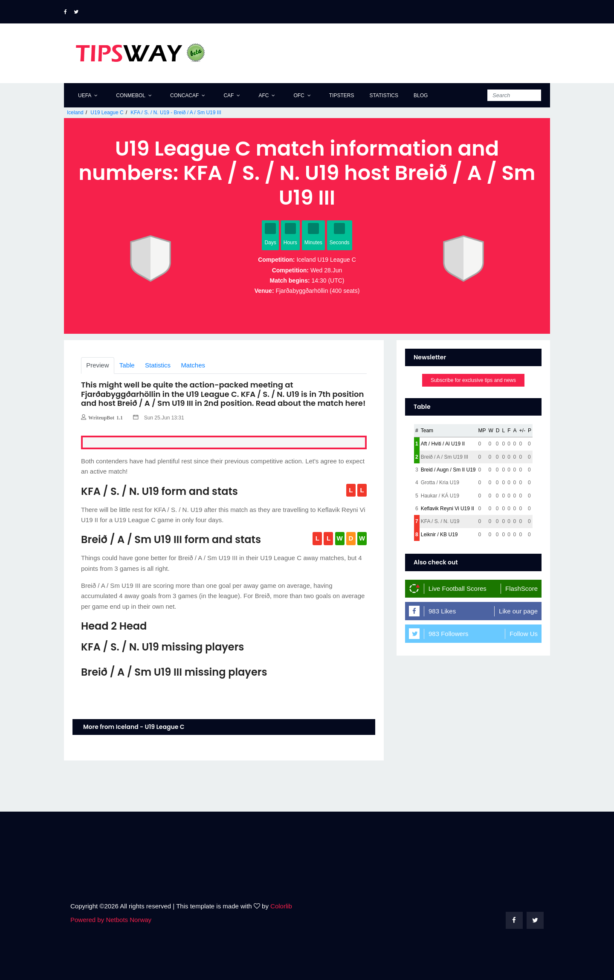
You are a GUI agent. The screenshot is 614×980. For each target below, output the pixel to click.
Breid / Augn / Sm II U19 (448, 470)
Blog (421, 95)
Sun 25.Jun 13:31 (158, 418)
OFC (298, 95)
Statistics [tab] (158, 365)
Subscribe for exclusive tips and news (473, 380)
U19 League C (106, 113)
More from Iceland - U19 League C (133, 727)
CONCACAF (184, 95)
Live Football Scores (458, 588)
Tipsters (341, 95)
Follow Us (524, 633)
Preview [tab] (97, 365)
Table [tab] (127, 365)
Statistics (383, 95)
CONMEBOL (130, 95)
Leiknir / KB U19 (439, 535)
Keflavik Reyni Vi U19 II (447, 509)
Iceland (75, 113)
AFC (263, 95)
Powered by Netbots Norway (110, 919)
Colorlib (281, 906)
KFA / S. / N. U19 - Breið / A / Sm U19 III (175, 113)
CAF (228, 95)
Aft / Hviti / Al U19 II (443, 444)
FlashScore (521, 588)
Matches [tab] (193, 365)
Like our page (518, 611)
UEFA (84, 95)
